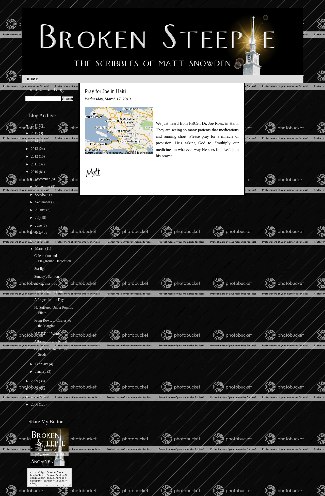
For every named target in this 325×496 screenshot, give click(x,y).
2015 (35, 133)
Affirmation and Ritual (50, 341)
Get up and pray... (46, 284)
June (38, 225)
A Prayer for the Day (49, 300)
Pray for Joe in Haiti (48, 292)
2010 (35, 172)
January (41, 372)
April (39, 241)
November (43, 187)
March (40, 249)
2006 (35, 404)
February (42, 364)
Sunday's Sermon (46, 276)
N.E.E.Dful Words (47, 334)
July (38, 218)
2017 (35, 125)
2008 (35, 389)
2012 (35, 156)
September (43, 202)
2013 (35, 149)
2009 (35, 381)
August (40, 210)
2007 (35, 396)
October (41, 194)
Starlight (40, 269)
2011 (35, 164)
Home (32, 79)
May (38, 233)
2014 (35, 141)
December (43, 179)
